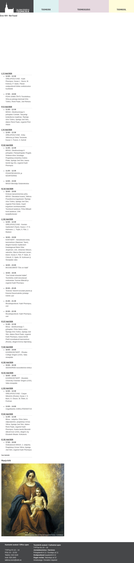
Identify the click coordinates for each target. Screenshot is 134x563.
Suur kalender (5, 455)
